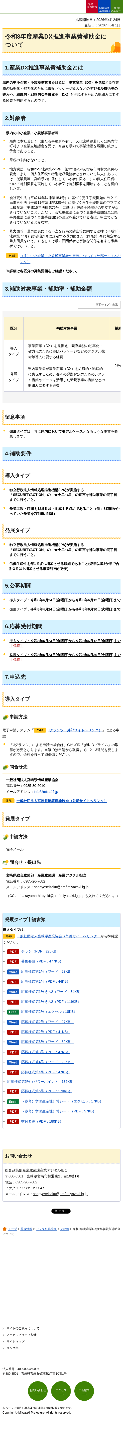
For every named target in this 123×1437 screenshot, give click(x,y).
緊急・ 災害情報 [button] (92, 5)
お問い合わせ (38, 1390)
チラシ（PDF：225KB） (40, 951)
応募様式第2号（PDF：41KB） (45, 1032)
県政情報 (26, 1229)
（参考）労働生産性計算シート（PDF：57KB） (58, 1111)
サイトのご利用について (22, 1328)
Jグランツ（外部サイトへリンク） (75, 730)
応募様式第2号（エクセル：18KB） (49, 1012)
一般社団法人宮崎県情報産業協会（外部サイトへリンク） (61, 801)
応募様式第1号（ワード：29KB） (47, 971)
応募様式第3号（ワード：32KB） (47, 1042)
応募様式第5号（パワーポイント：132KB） (41, 1082)
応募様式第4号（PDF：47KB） (45, 1072)
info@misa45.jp (46, 792)
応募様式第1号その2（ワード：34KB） (52, 992)
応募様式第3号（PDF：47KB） (45, 1052)
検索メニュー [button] (116, 9)
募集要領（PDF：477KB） (42, 961)
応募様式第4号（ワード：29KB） (47, 1062)
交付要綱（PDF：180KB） (42, 1121)
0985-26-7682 (26, 1182)
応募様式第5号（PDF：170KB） (46, 1091)
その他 (64, 1229)
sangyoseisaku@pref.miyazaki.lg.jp (60, 1194)
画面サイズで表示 (107, 304)
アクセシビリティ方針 (21, 1335)
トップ (12, 1229)
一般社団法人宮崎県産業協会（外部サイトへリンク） (59, 936)
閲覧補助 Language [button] (104, 9)
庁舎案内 (84, 1390)
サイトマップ (15, 1341)
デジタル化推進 (46, 1229)
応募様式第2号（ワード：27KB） (47, 1022)
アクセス (61, 1390)
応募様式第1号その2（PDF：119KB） (51, 1002)
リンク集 (12, 1348)
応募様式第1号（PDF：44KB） (45, 981)
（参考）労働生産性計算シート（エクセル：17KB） (62, 1101)
